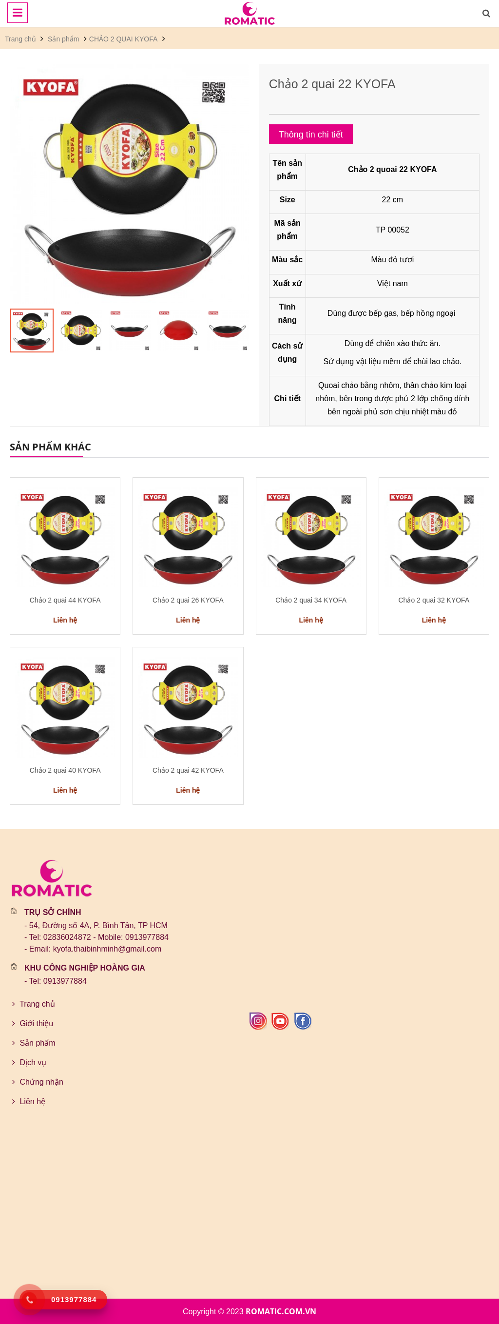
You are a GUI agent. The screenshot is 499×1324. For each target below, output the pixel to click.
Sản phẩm (63, 39)
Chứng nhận (36, 1082)
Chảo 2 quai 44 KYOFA (65, 600)
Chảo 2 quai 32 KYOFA (433, 600)
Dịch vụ (28, 1062)
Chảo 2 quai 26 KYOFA (188, 600)
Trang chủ (21, 39)
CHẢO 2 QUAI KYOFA (123, 39)
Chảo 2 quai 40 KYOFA (65, 770)
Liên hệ (27, 1101)
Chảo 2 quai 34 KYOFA (310, 600)
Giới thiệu (31, 1023)
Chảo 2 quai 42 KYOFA (188, 770)
